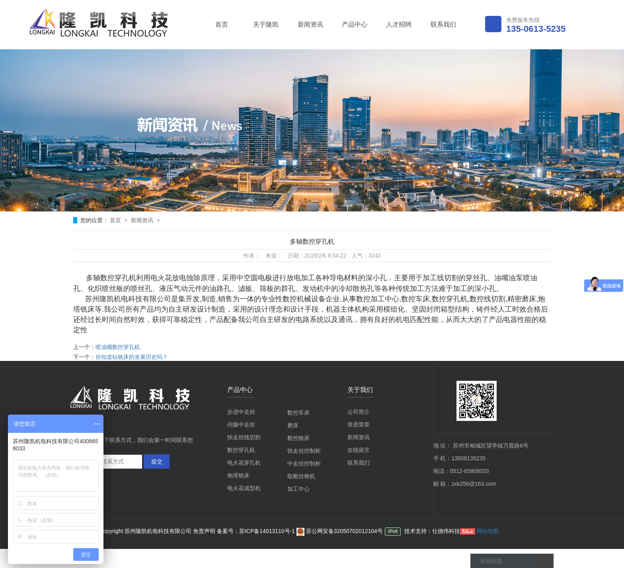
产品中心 (354, 24)
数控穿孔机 (241, 450)
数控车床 (298, 412)
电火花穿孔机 (244, 462)
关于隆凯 (266, 24)
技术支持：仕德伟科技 (432, 531)
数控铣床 (298, 438)
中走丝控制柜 (304, 463)
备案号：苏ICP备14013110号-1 (256, 531)
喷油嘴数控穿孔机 (118, 347)
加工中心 (298, 489)
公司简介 (358, 412)
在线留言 (358, 450)
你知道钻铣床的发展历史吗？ (132, 357)
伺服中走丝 (241, 424)
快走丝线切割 (244, 437)
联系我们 (443, 24)
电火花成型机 (244, 488)
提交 (156, 461)
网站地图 (487, 531)
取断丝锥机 (301, 476)
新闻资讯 (310, 24)
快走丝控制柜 (304, 451)
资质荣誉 (358, 424)
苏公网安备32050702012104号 (339, 531)
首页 (221, 24)
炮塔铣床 (238, 475)
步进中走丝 (241, 412)
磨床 (292, 425)
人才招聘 (398, 24)
